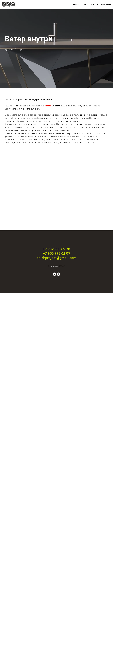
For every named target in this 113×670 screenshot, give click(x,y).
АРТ (85, 4)
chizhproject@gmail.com (56, 258)
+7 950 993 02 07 (56, 253)
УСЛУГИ (94, 4)
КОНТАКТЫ (106, 4)
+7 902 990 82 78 (56, 249)
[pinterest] (58, 274)
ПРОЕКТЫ (76, 4)
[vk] (54, 274)
